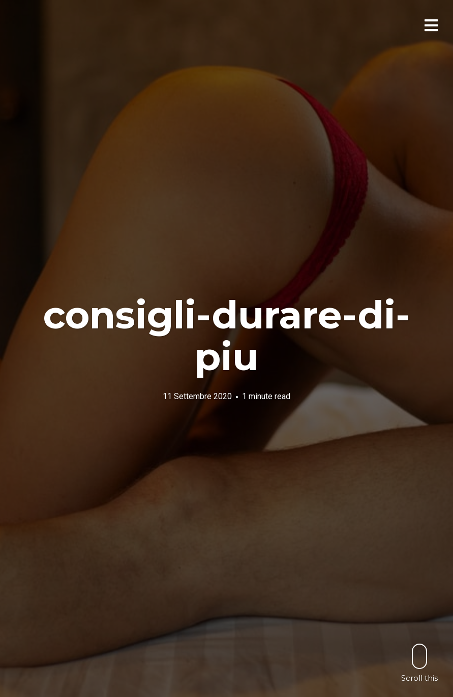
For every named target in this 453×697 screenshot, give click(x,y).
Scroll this (419, 663)
